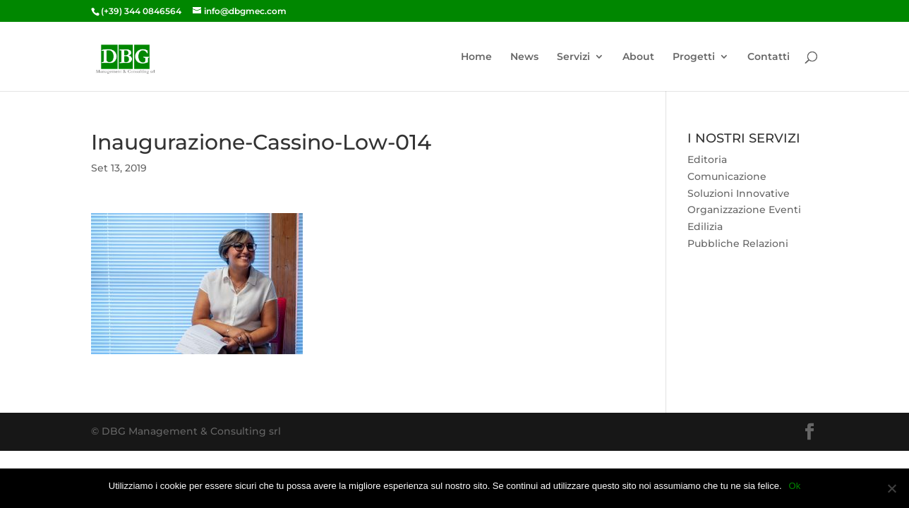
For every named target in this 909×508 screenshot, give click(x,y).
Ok (795, 485)
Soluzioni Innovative (738, 193)
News (524, 57)
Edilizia (705, 226)
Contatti (768, 57)
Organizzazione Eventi (744, 209)
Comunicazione (726, 176)
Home (476, 57)
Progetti (694, 57)
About (638, 57)
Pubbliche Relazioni (737, 243)
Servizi (573, 57)
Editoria (707, 159)
